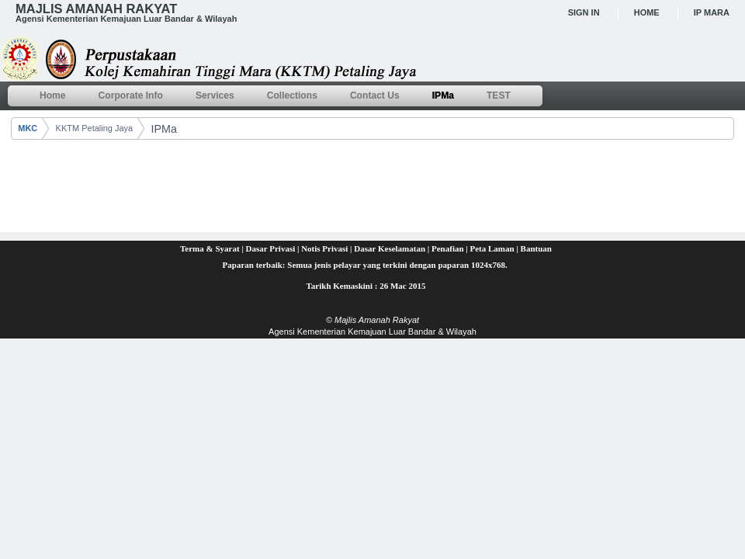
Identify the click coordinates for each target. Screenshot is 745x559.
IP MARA (711, 12)
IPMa (163, 129)
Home (647, 12)
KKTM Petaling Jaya (94, 128)
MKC (27, 128)
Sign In (584, 12)
